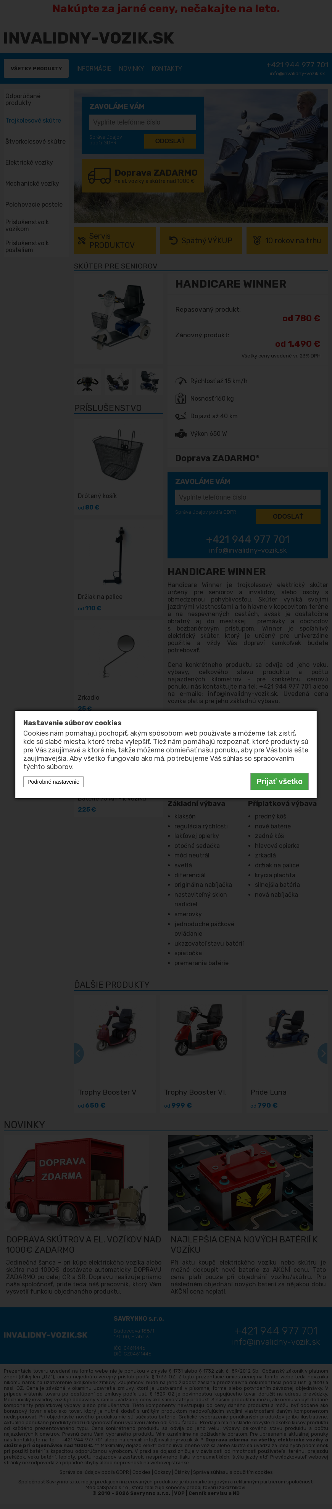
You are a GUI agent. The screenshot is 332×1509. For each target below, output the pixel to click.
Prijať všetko (279, 781)
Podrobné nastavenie (53, 782)
